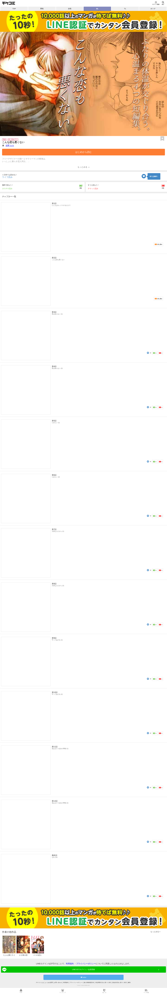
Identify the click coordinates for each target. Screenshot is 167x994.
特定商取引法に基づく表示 (103, 982)
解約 (129, 982)
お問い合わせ (58, 982)
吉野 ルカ (10, 145)
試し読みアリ (13, 139)
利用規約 (70, 963)
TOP (14, 9)
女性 (69, 9)
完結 (4, 139)
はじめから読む (83, 152)
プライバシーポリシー (86, 963)
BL (97, 9)
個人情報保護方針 (89, 982)
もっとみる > (155, 932)
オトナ (153, 9)
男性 (42, 9)
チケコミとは (40, 982)
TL (125, 9)
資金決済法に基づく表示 (119, 982)
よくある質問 (49, 982)
